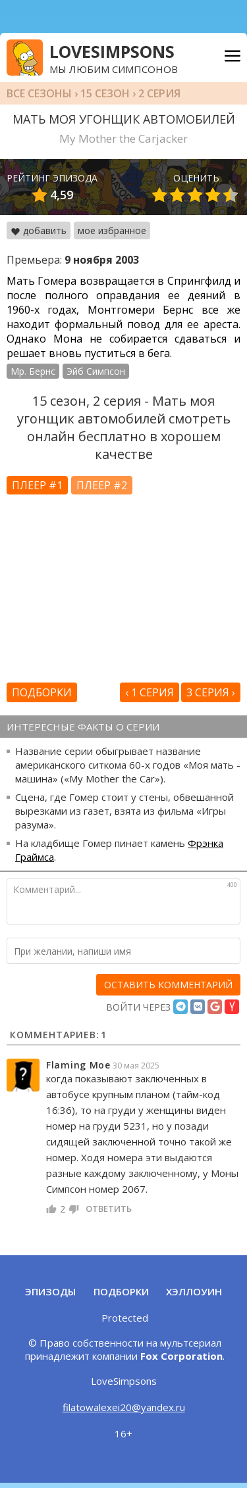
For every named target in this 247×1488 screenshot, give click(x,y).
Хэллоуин (194, 1291)
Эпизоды (50, 1291)
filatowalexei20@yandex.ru (124, 1407)
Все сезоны (39, 93)
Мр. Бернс (33, 371)
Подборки (42, 692)
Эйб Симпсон (96, 371)
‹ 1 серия (149, 692)
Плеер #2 (101, 485)
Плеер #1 (37, 485)
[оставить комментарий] (168, 985)
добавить (39, 230)
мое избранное (112, 230)
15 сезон (105, 93)
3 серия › (210, 692)
